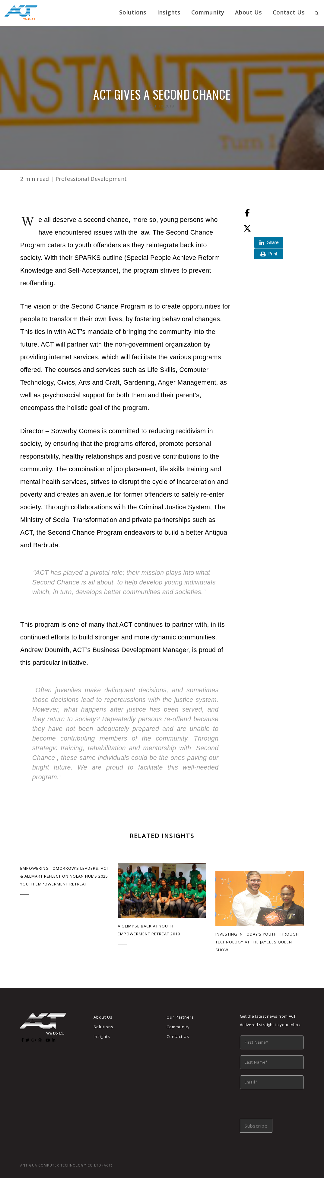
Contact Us (289, 12)
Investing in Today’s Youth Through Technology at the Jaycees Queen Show (257, 971)
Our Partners (180, 1017)
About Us (103, 1017)
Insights (168, 12)
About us (248, 12)
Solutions (132, 12)
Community (207, 12)
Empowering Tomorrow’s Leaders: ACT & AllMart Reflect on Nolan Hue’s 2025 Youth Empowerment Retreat (64, 876)
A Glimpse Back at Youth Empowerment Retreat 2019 (149, 945)
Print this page (272, 254)
